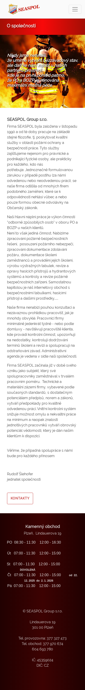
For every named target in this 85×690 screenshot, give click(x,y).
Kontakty (20, 498)
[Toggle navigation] (75, 9)
